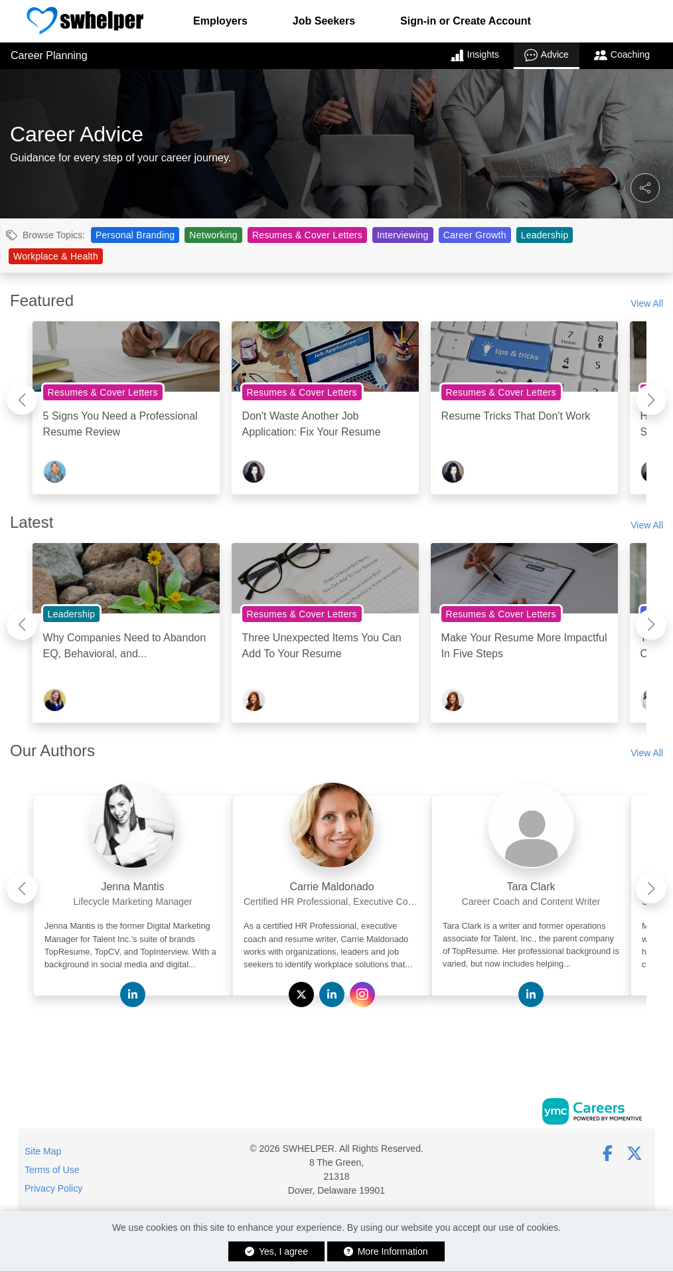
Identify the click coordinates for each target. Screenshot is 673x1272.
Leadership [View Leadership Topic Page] (545, 235)
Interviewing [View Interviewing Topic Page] (403, 235)
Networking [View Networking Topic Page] (213, 235)
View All (647, 303)
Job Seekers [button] (324, 21)
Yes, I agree (276, 1251)
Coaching (622, 55)
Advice (546, 55)
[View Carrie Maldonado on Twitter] (301, 994)
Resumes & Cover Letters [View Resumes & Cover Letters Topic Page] (307, 235)
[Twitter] (635, 1153)
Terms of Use (52, 1169)
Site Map (43, 1151)
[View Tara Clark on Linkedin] (531, 994)
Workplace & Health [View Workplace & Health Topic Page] (55, 256)
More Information (386, 1251)
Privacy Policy (53, 1188)
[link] (133, 883)
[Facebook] (607, 1153)
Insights (475, 55)
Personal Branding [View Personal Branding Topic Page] (135, 235)
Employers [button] (220, 21)
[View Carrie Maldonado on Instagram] (362, 994)
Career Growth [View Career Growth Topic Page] (474, 235)
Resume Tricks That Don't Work (516, 416)
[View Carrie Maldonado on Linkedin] (331, 994)
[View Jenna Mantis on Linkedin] (132, 994)
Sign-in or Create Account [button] (465, 21)
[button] (645, 187)
